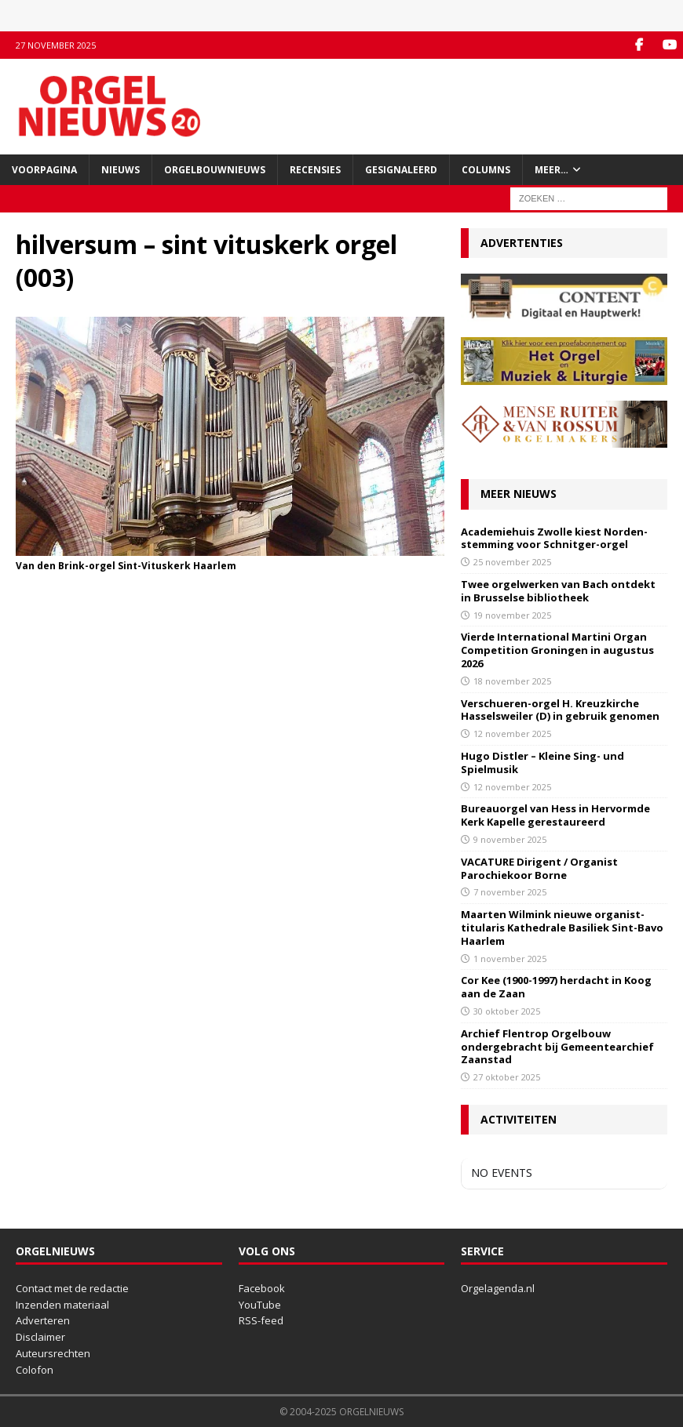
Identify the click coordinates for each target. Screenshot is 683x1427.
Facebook (262, 1288)
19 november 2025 (512, 615)
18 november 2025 (512, 681)
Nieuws (120, 169)
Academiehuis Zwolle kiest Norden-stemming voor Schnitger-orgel (554, 538)
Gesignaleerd (401, 169)
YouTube (260, 1305)
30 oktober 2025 (506, 1011)
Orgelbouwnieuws (214, 169)
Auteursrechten (53, 1353)
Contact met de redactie (72, 1288)
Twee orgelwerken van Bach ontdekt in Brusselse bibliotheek (558, 591)
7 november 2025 (509, 892)
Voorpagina (44, 169)
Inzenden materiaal (62, 1305)
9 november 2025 (509, 839)
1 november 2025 (509, 958)
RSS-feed (261, 1320)
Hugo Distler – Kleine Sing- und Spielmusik (542, 762)
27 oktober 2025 (506, 1077)
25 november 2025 (512, 562)
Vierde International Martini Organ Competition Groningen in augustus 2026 (557, 650)
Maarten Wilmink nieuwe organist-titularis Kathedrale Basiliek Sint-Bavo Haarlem (562, 927)
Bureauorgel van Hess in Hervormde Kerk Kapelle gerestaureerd (555, 815)
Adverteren (43, 1320)
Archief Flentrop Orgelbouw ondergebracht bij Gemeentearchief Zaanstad (557, 1046)
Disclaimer (40, 1337)
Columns (486, 169)
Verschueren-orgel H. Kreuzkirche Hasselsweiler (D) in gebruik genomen (560, 710)
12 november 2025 (512, 733)
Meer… (551, 169)
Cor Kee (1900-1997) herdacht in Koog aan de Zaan (556, 986)
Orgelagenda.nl (498, 1288)
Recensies (315, 169)
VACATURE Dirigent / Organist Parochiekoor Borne (539, 868)
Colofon (34, 1370)
